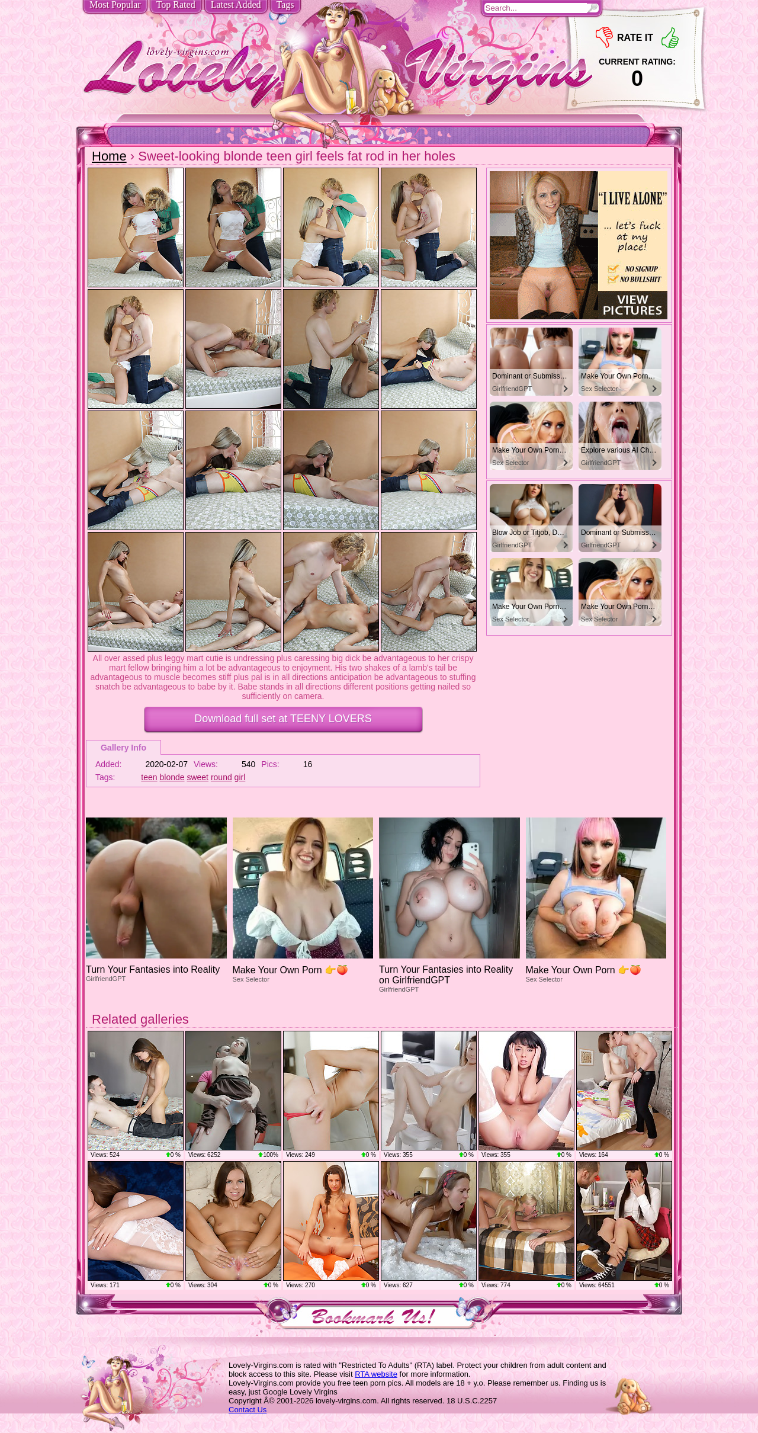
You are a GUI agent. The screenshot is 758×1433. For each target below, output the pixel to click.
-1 (604, 37)
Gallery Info (123, 747)
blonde (172, 777)
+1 (670, 37)
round (221, 777)
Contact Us (247, 1409)
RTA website (376, 1374)
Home (109, 156)
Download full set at (282, 718)
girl (240, 777)
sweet (197, 777)
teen (149, 777)
